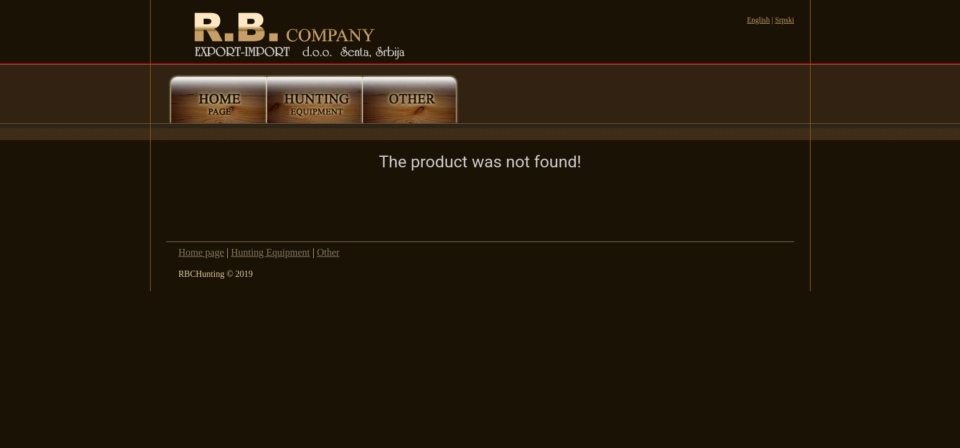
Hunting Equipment (270, 252)
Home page (201, 252)
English (758, 20)
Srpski (784, 20)
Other (328, 252)
